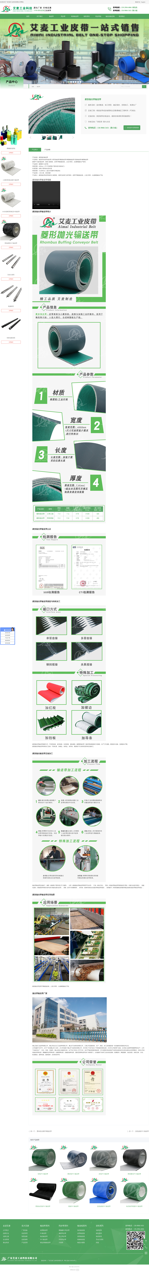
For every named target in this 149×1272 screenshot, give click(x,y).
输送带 (38, 86)
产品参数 (47, 149)
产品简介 (35, 149)
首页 (33, 86)
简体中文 (137, 2)
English (143, 2)
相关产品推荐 (34, 1140)
